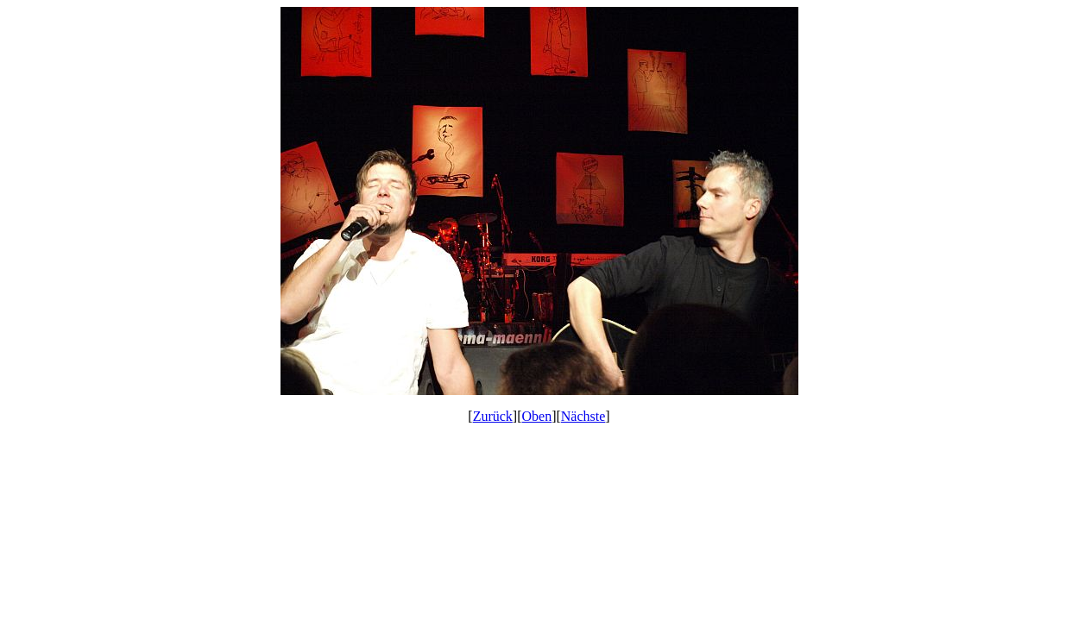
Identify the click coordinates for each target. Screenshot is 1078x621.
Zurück (493, 416)
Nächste (583, 416)
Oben (537, 416)
